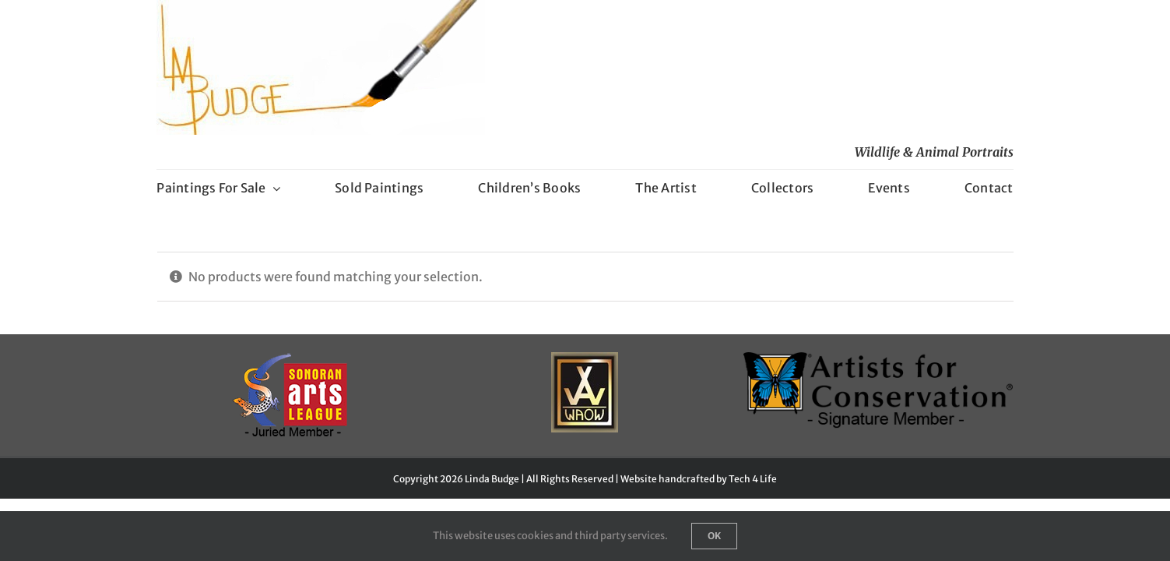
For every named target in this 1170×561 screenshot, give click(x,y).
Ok (714, 536)
